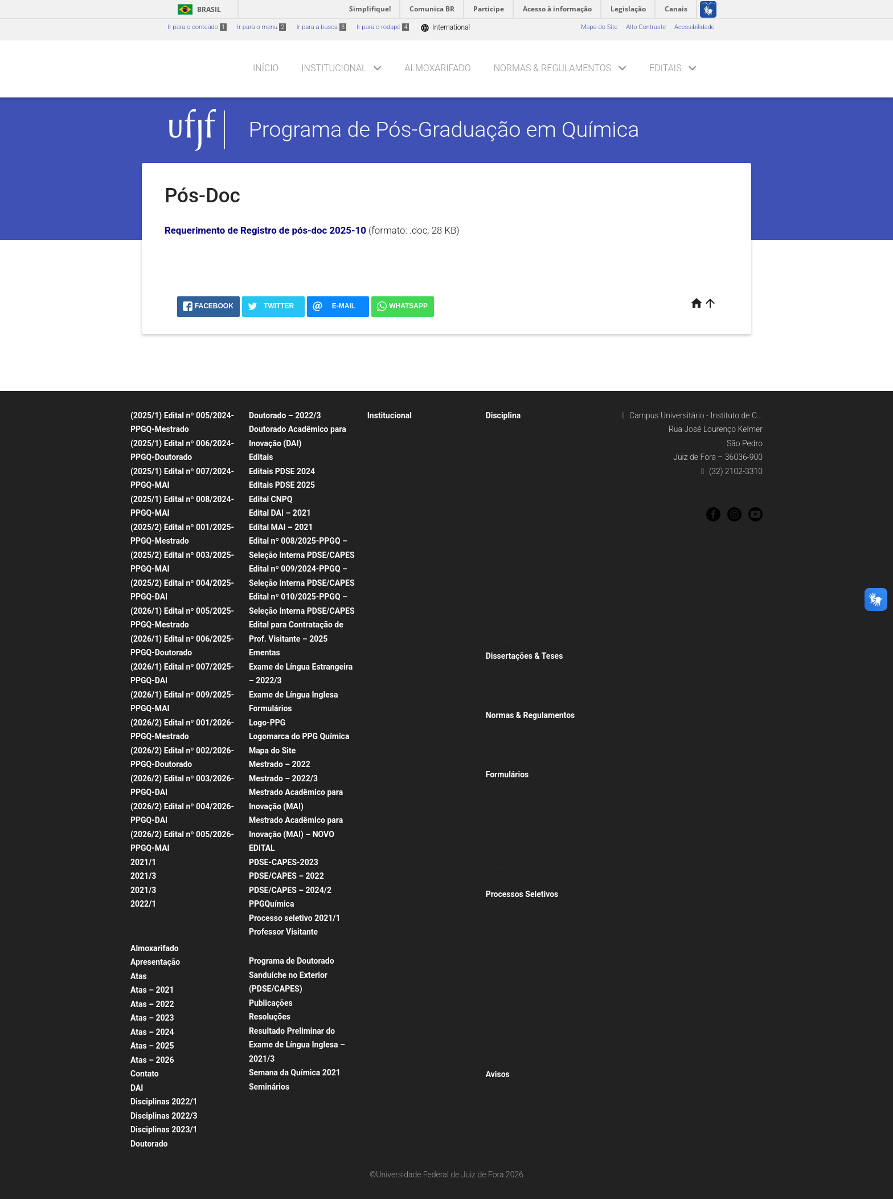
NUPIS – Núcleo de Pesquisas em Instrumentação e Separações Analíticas (421, 958)
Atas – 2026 (152, 1060)
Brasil (197, 9)
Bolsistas (386, 596)
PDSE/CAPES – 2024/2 (290, 890)
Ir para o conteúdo (197, 27)
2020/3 (501, 505)
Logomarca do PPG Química (299, 736)
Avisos (498, 1074)
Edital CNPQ (270, 499)
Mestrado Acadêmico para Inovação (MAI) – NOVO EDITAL (296, 834)
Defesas (384, 430)
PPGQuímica (271, 903)
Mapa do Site (599, 27)
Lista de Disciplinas (518, 430)
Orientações (508, 760)
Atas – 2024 (152, 1032)
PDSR (499, 1014)
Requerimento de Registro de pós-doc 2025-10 (265, 230)
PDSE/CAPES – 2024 (521, 984)
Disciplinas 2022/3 (164, 1115)
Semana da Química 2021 (295, 1072)
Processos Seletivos (522, 894)
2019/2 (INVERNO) (518, 550)
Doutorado (151, 919)
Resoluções (269, 1016)
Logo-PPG (267, 722)
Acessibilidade (694, 27)
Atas (138, 976)
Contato (144, 1073)
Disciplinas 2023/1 (164, 1129)
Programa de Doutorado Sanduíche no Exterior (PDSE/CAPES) (291, 974)
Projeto (501, 789)
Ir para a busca (321, 27)
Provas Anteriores (516, 969)
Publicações (271, 1003)
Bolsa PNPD (508, 999)
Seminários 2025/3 (282, 1116)
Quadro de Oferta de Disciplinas (417, 581)
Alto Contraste (646, 27)
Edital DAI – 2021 (280, 512)
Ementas (264, 652)
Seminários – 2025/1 (284, 1101)
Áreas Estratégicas (517, 1045)
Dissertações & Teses (524, 655)
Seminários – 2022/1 (403, 475)
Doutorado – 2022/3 (285, 415)
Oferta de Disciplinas (520, 475)
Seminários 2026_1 (282, 1131)
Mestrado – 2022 (279, 764)
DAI (136, 1087)
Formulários (270, 708)
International (445, 27)
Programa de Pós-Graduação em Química (444, 129)
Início (265, 68)
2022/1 (143, 903)
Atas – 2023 (152, 1017)
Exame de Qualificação (523, 819)
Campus (384, 1064)
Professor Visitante (283, 931)
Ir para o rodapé (383, 27)
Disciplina (503, 415)
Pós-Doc (503, 864)
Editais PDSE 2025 (282, 485)
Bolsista (502, 849)
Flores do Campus (398, 1094)
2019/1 (501, 566)
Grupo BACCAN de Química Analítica (425, 777)
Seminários (269, 1086)
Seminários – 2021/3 (403, 460)
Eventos (384, 1110)
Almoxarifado (438, 68)
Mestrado (149, 933)
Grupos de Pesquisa (401, 641)
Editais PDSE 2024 (282, 471)
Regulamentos (511, 745)
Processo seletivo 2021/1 (295, 918)
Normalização (511, 700)
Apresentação (155, 961)
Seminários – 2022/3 (403, 490)
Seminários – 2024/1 (403, 611)
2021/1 (143, 862)
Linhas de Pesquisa (400, 626)
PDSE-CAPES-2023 (283, 862)
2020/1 (501, 520)
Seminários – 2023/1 (403, 505)
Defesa (501, 834)
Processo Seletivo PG (521, 908)
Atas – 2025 (152, 1045)
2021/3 (143, 875)
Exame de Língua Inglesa (293, 694)
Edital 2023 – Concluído (288, 947)
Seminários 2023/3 (400, 520)
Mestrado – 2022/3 (283, 778)
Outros (500, 879)
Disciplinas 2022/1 (164, 1101)
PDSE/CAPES (510, 1029)
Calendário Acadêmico (405, 566)
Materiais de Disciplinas (525, 581)
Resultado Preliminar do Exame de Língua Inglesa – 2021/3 (297, 1044)
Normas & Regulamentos (553, 68)
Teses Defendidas (516, 686)
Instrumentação (395, 1034)
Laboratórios (391, 1049)
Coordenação (392, 536)
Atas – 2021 (152, 989)
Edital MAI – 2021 (281, 527)
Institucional (333, 68)
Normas (502, 729)
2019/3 (501, 536)
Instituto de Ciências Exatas (412, 1079)
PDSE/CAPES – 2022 (286, 875)
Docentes (386, 550)
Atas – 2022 (152, 1004)
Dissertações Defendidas (526, 670)
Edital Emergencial (517, 1059)
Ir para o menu (261, 27)
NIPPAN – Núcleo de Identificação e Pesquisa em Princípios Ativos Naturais (423, 1004)
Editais (665, 68)
